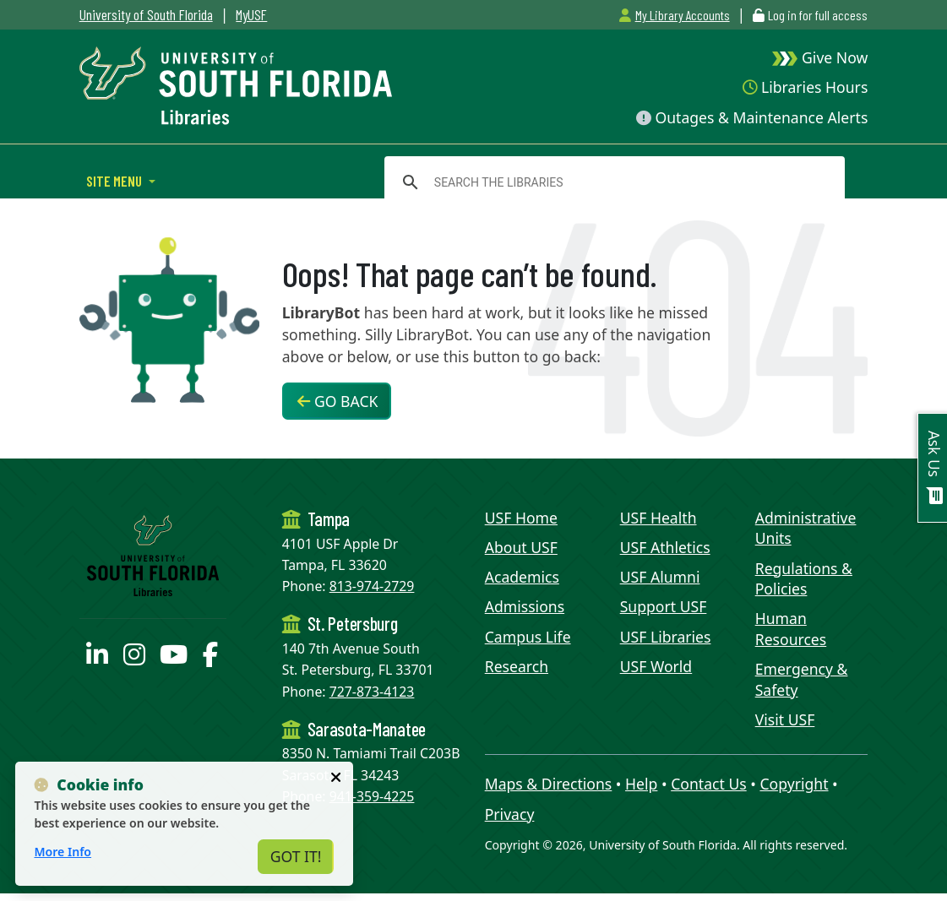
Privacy (510, 814)
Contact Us (709, 783)
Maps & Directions (548, 783)
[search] (612, 182)
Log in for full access (818, 15)
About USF (521, 547)
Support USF (663, 606)
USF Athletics (665, 547)
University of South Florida (146, 14)
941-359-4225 (372, 796)
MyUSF (251, 14)
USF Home (521, 517)
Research (516, 666)
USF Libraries (665, 637)
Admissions (524, 606)
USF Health (658, 517)
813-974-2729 (372, 586)
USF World (656, 666)
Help (641, 783)
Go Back (337, 401)
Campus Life (528, 637)
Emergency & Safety (801, 679)
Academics (522, 577)
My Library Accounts (674, 15)
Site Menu (115, 180)
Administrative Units (806, 528)
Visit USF (785, 719)
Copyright (793, 783)
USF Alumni (660, 577)
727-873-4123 (372, 691)
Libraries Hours (805, 87)
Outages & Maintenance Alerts (752, 117)
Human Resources (791, 628)
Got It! (296, 856)
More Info (62, 852)
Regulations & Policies (803, 579)
